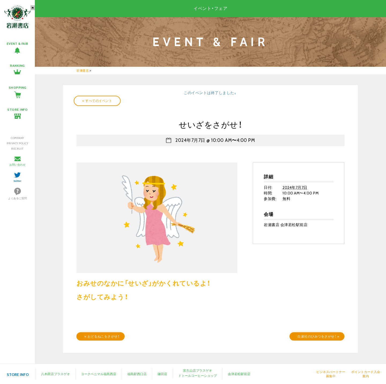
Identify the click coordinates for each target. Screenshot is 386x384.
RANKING (17, 66)
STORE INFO (17, 110)
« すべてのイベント (97, 101)
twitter (17, 181)
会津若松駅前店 (239, 374)
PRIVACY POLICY (17, 143)
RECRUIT (17, 148)
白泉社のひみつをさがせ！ (318, 336)
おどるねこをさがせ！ (101, 336)
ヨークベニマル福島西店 (98, 374)
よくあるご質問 (17, 198)
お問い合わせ (17, 165)
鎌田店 (162, 374)
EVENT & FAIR (17, 44)
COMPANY (17, 138)
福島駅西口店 (137, 374)
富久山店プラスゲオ (197, 370)
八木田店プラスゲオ (55, 374)
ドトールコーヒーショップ (197, 376)
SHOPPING (18, 88)
